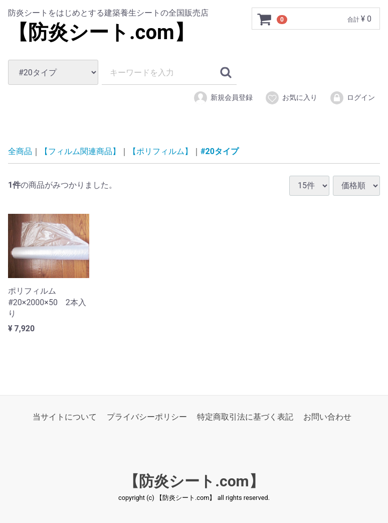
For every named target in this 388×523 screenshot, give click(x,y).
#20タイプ (220, 151)
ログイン (352, 97)
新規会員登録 (223, 97)
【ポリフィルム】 (160, 151)
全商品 (20, 151)
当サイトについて (65, 417)
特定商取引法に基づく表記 (245, 417)
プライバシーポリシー (147, 417)
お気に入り (291, 97)
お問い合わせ (327, 417)
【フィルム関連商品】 (80, 151)
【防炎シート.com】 (101, 32)
